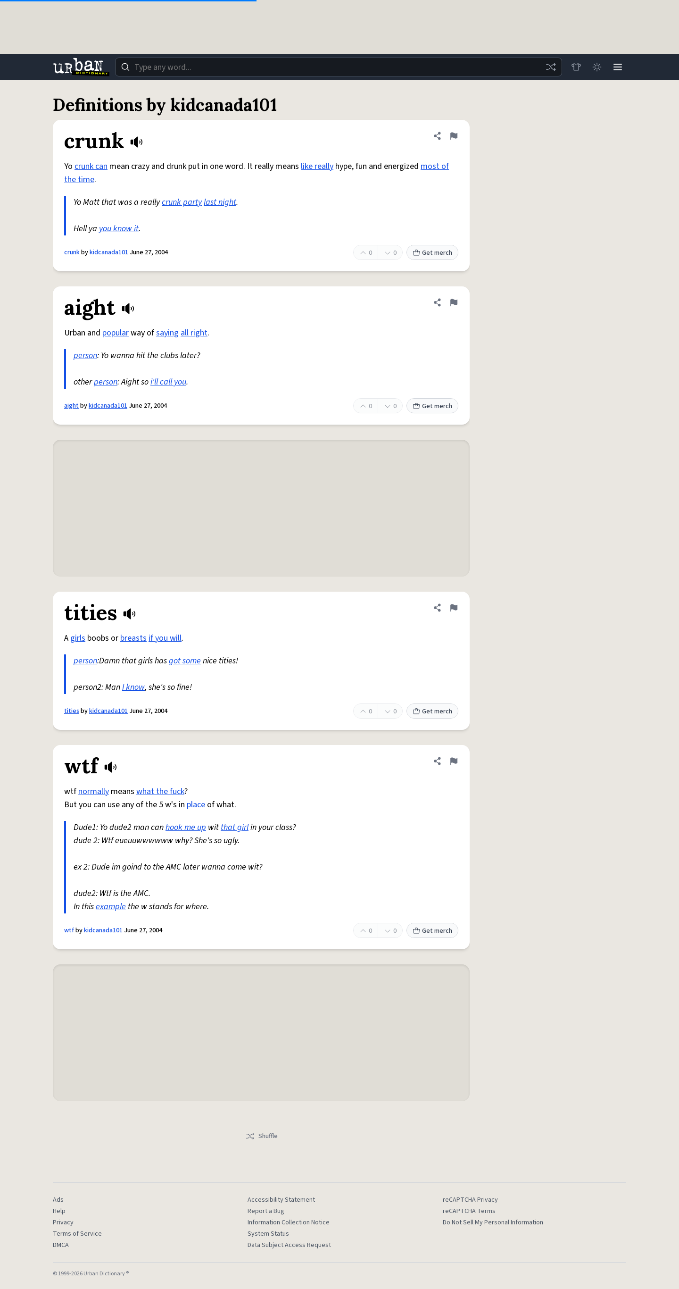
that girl (234, 827)
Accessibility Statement (281, 1200)
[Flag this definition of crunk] (453, 135)
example (111, 906)
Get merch (432, 253)
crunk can (91, 166)
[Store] (576, 67)
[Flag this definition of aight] (453, 302)
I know (133, 687)
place (196, 805)
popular (115, 333)
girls (77, 638)
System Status (268, 1234)
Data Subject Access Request (289, 1245)
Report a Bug (266, 1211)
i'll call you (168, 382)
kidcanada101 (109, 252)
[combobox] (338, 67)
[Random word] (550, 67)
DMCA (61, 1245)
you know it (119, 228)
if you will (165, 638)
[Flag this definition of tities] (453, 607)
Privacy (63, 1222)
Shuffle (261, 1136)
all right (194, 333)
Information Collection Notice (289, 1222)
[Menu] (617, 67)
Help (59, 1211)
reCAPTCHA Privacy (470, 1200)
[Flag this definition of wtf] (453, 761)
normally (93, 791)
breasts (133, 638)
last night (220, 202)
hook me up (186, 827)
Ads (58, 1200)
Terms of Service (77, 1234)
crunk (72, 252)
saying (167, 333)
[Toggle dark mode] (596, 67)
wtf (69, 930)
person (85, 355)
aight (71, 405)
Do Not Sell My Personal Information (493, 1222)
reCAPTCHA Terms (469, 1211)
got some (185, 661)
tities (71, 711)
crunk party (182, 202)
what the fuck (160, 791)
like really (317, 166)
